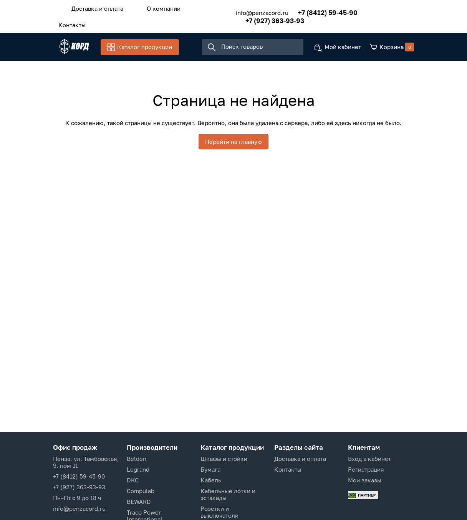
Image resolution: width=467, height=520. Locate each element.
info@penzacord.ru (252, 10)
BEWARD (139, 501)
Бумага (210, 469)
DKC (133, 480)
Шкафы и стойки (223, 458)
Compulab (140, 490)
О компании (154, 7)
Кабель (210, 480)
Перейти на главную (233, 143)
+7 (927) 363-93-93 (265, 19)
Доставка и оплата (94, 7)
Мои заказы (364, 480)
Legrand (138, 469)
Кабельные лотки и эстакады (227, 494)
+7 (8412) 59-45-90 (318, 11)
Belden (136, 458)
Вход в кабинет (369, 458)
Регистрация (366, 469)
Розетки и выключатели (219, 512)
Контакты (68, 21)
